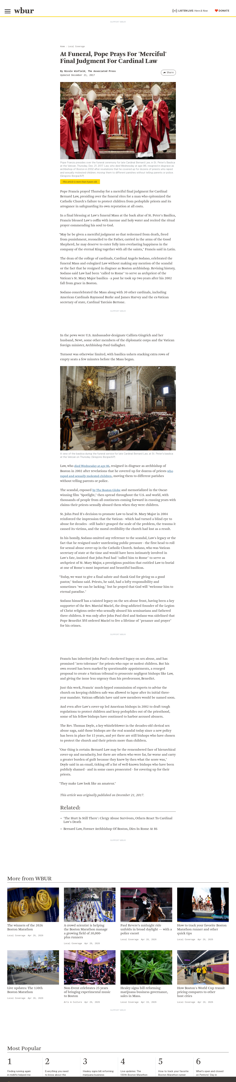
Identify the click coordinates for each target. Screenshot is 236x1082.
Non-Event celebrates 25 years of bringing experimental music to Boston (87, 993)
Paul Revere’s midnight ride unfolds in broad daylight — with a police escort (146, 930)
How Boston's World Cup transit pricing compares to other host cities (201, 993)
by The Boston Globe (107, 491)
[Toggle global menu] (8, 12)
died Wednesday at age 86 (93, 467)
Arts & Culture (73, 1003)
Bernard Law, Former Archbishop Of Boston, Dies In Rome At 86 (110, 829)
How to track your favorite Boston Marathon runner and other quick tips (202, 930)
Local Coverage (76, 47)
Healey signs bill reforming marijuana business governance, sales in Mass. (144, 993)
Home (62, 47)
